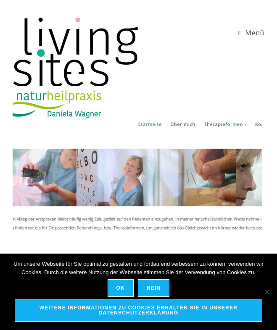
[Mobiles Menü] (251, 32)
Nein (154, 288)
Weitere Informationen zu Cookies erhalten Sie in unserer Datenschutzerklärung (138, 310)
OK (120, 288)
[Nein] (266, 292)
